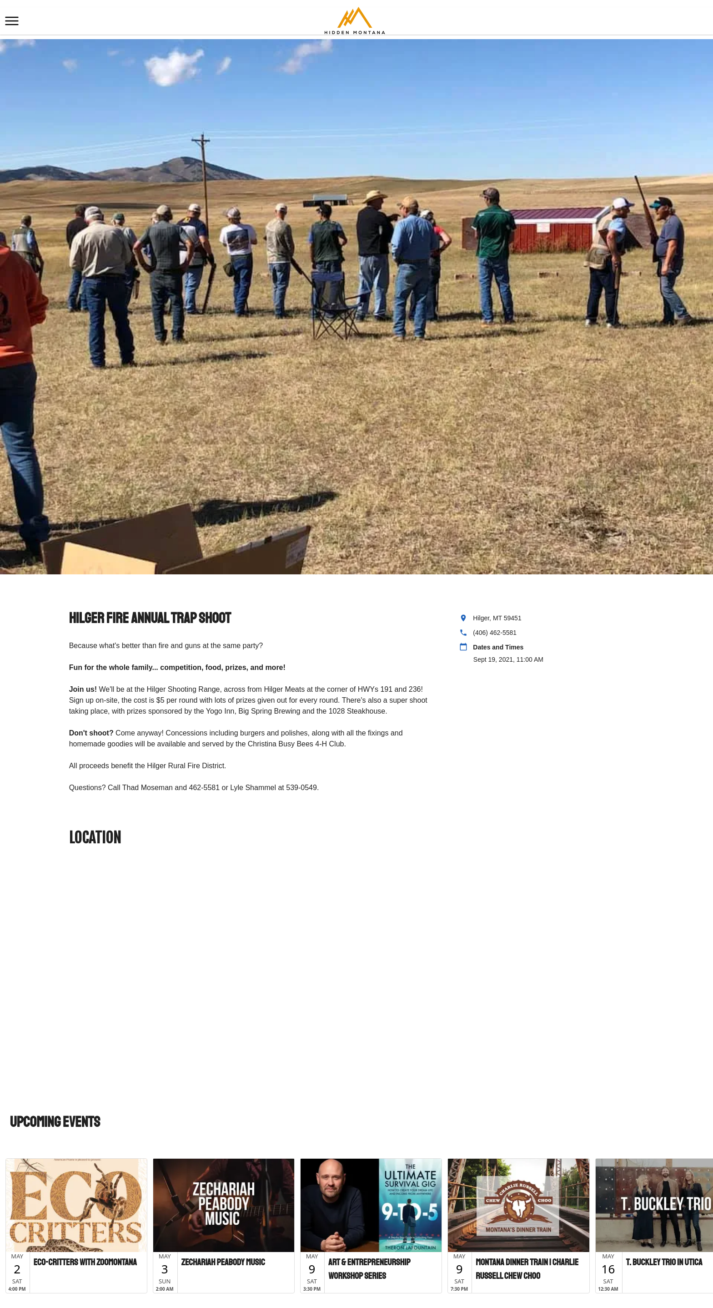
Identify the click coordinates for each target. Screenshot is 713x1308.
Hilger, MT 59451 (497, 618)
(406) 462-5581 (495, 632)
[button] (12, 21)
